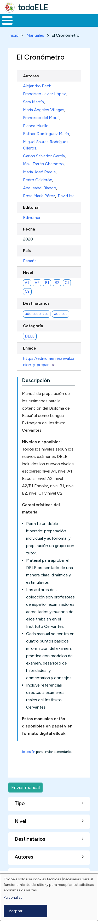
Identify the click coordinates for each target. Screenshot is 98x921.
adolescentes (36, 313)
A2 (37, 282)
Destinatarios (36, 303)
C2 (27, 291)
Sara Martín (33, 101)
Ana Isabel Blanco (39, 187)
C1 (67, 282)
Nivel (28, 272)
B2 (57, 282)
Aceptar (15, 911)
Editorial (31, 207)
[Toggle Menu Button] (7, 20)
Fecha (29, 229)
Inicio (13, 35)
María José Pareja (39, 171)
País (27, 250)
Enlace (29, 348)
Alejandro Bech (37, 85)
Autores (31, 75)
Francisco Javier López (44, 93)
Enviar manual (25, 787)
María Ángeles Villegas (43, 109)
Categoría (33, 325)
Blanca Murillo (36, 125)
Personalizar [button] (14, 897)
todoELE (33, 7)
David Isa (66, 195)
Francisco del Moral (41, 117)
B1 (47, 282)
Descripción (36, 380)
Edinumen (32, 217)
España (30, 260)
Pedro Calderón (37, 179)
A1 (27, 282)
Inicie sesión (26, 752)
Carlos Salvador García (44, 155)
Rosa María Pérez (39, 195)
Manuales (35, 35)
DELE (29, 336)
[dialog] (49, 897)
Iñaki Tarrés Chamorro (43, 163)
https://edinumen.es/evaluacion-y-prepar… (48, 361)
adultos (60, 313)
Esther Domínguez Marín (46, 133)
